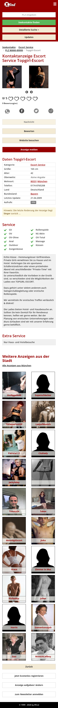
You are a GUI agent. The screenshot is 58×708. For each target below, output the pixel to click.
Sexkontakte (9, 47)
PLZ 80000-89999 (14, 50)
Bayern (34, 193)
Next (31, 92)
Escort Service (26, 47)
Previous (26, 92)
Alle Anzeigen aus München (16, 365)
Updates (29, 37)
